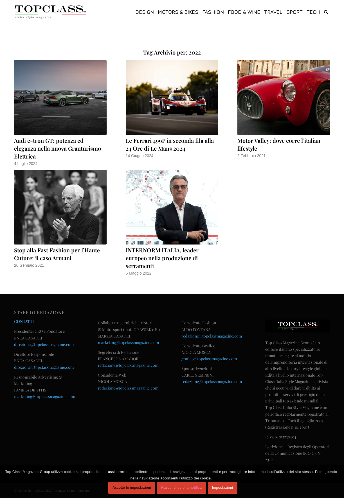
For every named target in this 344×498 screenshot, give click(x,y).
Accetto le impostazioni (132, 488)
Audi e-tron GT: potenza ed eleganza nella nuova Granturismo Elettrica (57, 148)
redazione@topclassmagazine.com (128, 365)
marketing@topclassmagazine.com (44, 396)
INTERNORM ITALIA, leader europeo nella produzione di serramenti (162, 258)
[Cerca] (326, 12)
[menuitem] (144, 12)
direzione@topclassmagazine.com (44, 344)
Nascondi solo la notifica (181, 488)
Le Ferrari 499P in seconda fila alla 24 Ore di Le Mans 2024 (170, 144)
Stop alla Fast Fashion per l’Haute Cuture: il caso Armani (57, 254)
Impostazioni (222, 488)
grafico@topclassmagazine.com (209, 358)
